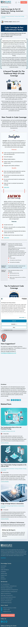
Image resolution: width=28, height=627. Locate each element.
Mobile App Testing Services (7, 595)
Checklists (3, 567)
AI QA (11, 431)
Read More (3, 557)
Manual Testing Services (6, 593)
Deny (14, 327)
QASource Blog (4, 6)
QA (14, 431)
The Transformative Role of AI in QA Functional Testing (11, 428)
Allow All (14, 320)
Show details (22, 317)
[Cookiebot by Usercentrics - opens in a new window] (22, 299)
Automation (3, 470)
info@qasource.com (6, 611)
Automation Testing (13, 16)
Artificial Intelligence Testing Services (9, 586)
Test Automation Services (6, 602)
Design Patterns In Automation (17, 505)
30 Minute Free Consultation (8, 615)
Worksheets (3, 578)
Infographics (3, 571)
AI (12, 431)
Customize (14, 324)
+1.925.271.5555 (5, 609)
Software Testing (22, 468)
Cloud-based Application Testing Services (9, 589)
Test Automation (5, 468)
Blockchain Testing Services (6, 587)
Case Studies (3, 566)
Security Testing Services (6, 600)
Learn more (6, 187)
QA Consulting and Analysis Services (8, 597)
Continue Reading (5, 442)
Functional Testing (5, 16)
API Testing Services (5, 584)
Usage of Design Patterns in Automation (12, 503)
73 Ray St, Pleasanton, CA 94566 (8, 608)
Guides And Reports (5, 569)
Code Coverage (21, 16)
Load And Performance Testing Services (9, 591)
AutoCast (3, 17)
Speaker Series (4, 575)
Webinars (3, 577)
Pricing (23, 2)
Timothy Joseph (8, 21)
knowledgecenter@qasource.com (8, 353)
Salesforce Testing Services (7, 598)
